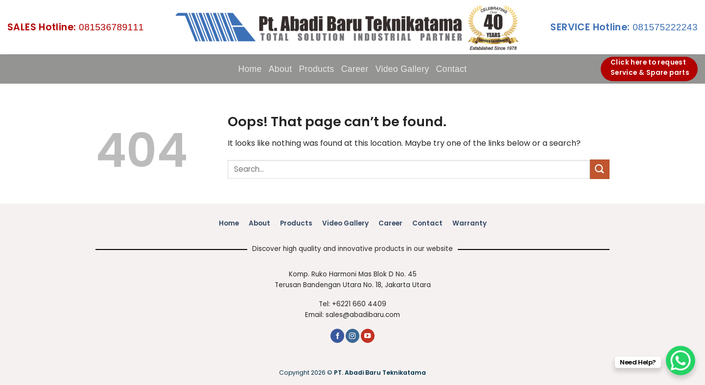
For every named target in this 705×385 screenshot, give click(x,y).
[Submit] (600, 169)
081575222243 (624, 27)
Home (249, 69)
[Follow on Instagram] (352, 336)
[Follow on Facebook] (337, 336)
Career (355, 69)
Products (316, 69)
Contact (451, 69)
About (280, 69)
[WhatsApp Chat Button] (680, 360)
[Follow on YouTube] (368, 336)
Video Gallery (402, 69)
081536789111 (75, 27)
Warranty (469, 223)
